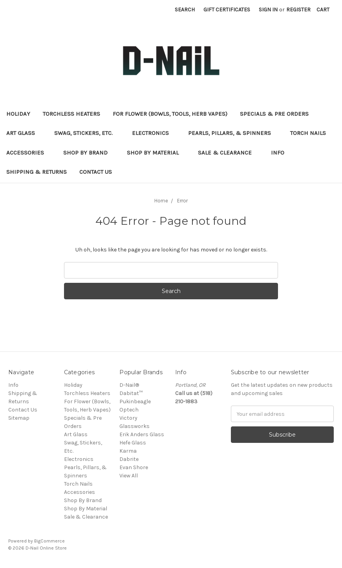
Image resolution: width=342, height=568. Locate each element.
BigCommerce (49, 541)
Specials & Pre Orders (277, 113)
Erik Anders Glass (141, 434)
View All (128, 475)
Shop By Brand (88, 152)
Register (298, 9)
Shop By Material (156, 152)
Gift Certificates (226, 9)
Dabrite (129, 459)
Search (185, 9)
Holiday (18, 113)
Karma (128, 451)
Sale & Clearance (228, 152)
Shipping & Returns (36, 171)
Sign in (268, 9)
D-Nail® (129, 385)
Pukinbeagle (135, 401)
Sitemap (18, 418)
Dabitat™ (131, 393)
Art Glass (24, 133)
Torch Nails (311, 133)
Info (277, 152)
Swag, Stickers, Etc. (86, 133)
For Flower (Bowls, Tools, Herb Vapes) (170, 113)
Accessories (28, 152)
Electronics (154, 133)
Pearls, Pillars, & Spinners (233, 133)
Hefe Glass (132, 442)
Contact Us (95, 171)
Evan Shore (133, 467)
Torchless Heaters (71, 113)
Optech (129, 409)
